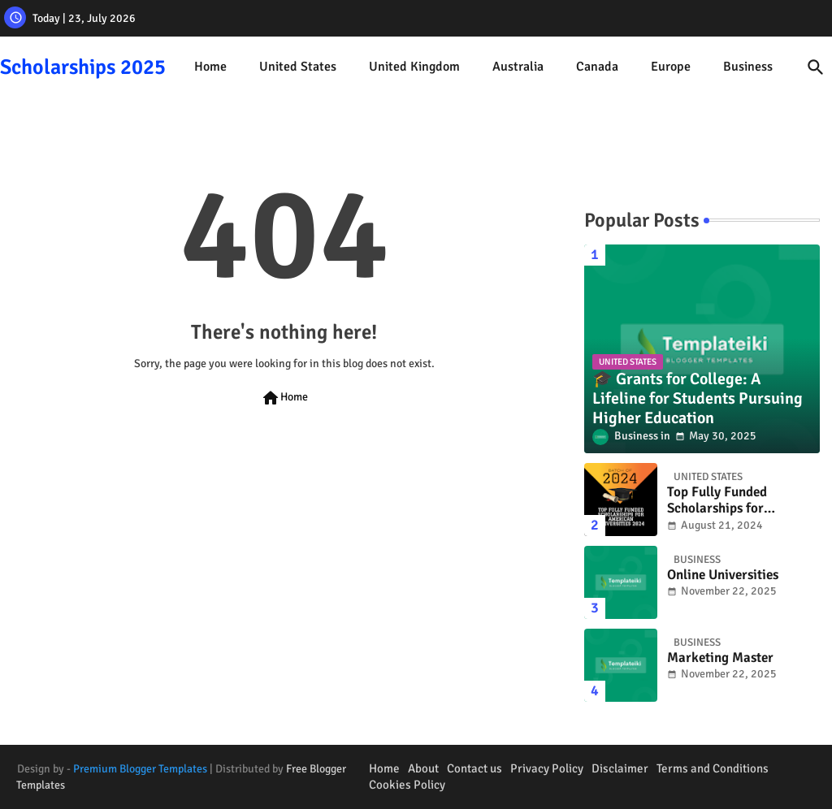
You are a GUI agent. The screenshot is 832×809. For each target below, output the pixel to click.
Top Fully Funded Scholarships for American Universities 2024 (732, 500)
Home (210, 66)
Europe (671, 66)
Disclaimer (620, 768)
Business (748, 66)
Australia (518, 66)
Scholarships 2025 (83, 67)
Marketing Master (720, 658)
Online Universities (722, 575)
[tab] (210, 67)
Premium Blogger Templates (140, 769)
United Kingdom (414, 66)
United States (297, 66)
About (423, 768)
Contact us (474, 768)
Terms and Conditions (712, 768)
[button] (816, 67)
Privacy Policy (546, 768)
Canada (597, 66)
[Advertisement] (284, 602)
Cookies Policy (407, 784)
